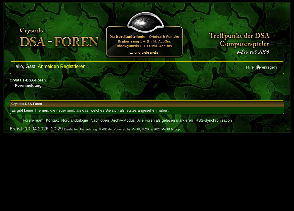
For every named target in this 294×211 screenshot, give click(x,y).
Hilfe (250, 67)
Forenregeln (266, 67)
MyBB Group (171, 129)
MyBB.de (105, 129)
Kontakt (52, 120)
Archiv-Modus (123, 120)
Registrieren (72, 66)
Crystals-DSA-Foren (28, 80)
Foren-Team (33, 120)
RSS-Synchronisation (214, 120)
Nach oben (100, 120)
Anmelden (48, 66)
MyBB (136, 129)
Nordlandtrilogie (74, 120)
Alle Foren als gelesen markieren (165, 120)
